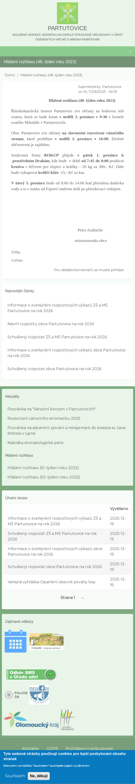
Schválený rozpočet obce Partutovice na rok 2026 (54, 369)
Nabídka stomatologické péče (35, 443)
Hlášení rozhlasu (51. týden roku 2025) (43, 468)
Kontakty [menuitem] (30, 748)
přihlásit (117, 270)
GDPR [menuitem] (52, 748)
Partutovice (67, 28)
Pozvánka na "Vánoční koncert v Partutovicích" (51, 409)
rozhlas (17, 260)
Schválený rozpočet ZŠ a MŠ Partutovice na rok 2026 (57, 337)
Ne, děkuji (39, 779)
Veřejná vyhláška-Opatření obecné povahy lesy (52, 582)
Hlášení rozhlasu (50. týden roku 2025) (43, 477)
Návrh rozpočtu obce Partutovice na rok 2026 (50, 324)
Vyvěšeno (119, 509)
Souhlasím (15, 779)
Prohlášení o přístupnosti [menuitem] (89, 748)
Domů (9, 75)
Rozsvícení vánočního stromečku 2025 (43, 418)
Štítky (16, 252)
